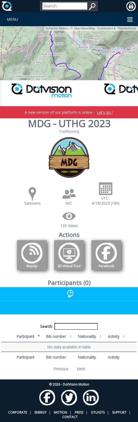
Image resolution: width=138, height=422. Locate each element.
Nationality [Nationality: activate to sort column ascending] (87, 336)
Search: (69, 326)
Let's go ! (105, 112)
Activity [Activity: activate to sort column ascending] (113, 336)
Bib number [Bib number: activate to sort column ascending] (56, 336)
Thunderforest (127, 28)
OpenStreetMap (84, 28)
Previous (61, 368)
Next (81, 368)
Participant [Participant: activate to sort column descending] (25, 336)
